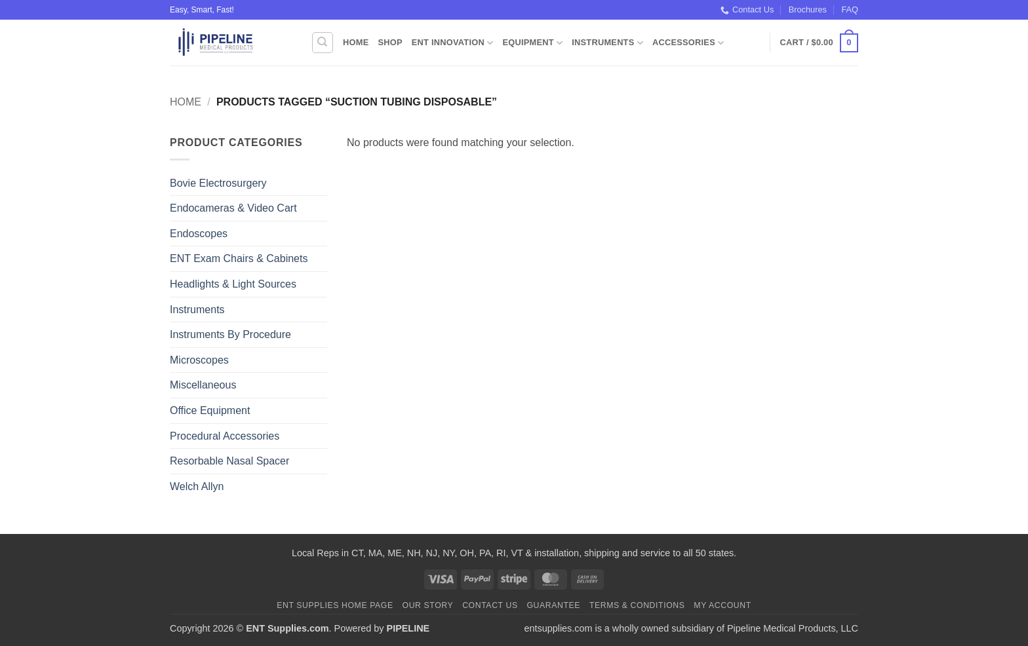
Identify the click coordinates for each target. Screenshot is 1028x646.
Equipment (532, 43)
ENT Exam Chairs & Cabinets (238, 258)
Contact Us (747, 10)
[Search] (322, 42)
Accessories (688, 43)
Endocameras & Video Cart (233, 208)
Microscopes (199, 360)
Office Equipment (210, 410)
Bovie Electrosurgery (218, 183)
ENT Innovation (453, 43)
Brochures (808, 9)
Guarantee (553, 605)
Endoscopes (198, 233)
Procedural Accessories (224, 436)
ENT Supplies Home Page (335, 605)
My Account (722, 605)
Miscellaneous (203, 384)
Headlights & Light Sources (233, 284)
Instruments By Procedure (230, 334)
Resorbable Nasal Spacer (229, 460)
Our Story (428, 605)
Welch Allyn (197, 486)
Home (355, 42)
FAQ (849, 9)
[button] (819, 43)
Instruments (607, 43)
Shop (390, 42)
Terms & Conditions (637, 605)
